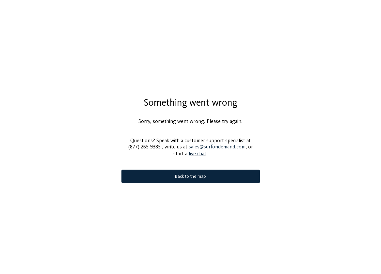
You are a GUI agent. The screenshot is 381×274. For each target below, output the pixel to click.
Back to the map (190, 176)
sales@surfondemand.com (217, 147)
